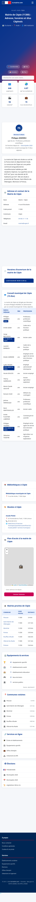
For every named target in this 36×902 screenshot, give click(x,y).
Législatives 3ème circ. (12, 785)
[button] (21, 567)
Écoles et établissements (12, 740)
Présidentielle (9, 769)
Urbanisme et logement (9, 873)
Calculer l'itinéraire (19, 594)
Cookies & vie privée (8, 849)
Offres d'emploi (9, 750)
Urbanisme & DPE (10, 755)
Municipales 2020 (26, 145)
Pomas (5, 632)
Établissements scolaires (9, 860)
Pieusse (5, 617)
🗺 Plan (24, 72)
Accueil (13, 10)
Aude (18, 10)
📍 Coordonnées (13, 67)
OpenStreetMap (23, 585)
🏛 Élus (25, 67)
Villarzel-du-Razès (9, 641)
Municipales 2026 (10, 775)
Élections (5, 867)
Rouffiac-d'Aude (8, 637)
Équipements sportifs (11, 745)
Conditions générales (8, 846)
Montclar (6, 628)
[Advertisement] (18, 46)
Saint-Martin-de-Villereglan (18, 706)
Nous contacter (6, 843)
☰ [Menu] (32, 2)
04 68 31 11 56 (23, 219)
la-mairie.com (15, 881)
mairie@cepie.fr (23, 223)
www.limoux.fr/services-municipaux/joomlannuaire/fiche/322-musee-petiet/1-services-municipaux (19, 526)
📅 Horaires (13, 72)
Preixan (5, 645)
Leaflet (14, 585)
